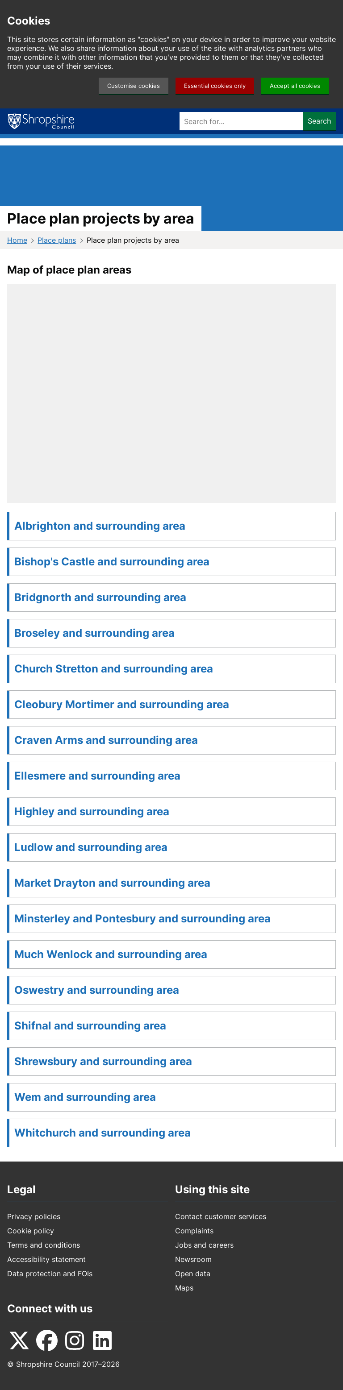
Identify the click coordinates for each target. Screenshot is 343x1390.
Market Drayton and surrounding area (112, 882)
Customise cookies (133, 86)
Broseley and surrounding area (94, 633)
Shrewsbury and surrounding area (103, 1061)
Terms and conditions (43, 1245)
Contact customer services (220, 1216)
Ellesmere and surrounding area (97, 775)
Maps (184, 1287)
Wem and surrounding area (85, 1097)
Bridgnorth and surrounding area (100, 597)
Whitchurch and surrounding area (102, 1132)
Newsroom (193, 1259)
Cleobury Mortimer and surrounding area (121, 704)
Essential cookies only (215, 86)
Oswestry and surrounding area (96, 989)
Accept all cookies (295, 86)
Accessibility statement (46, 1259)
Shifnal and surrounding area (90, 1025)
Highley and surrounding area (91, 811)
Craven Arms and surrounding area (106, 740)
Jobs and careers (204, 1245)
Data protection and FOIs (49, 1273)
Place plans (57, 240)
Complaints (194, 1230)
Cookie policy (30, 1230)
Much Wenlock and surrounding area (110, 954)
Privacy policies (33, 1216)
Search (319, 120)
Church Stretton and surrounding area (113, 668)
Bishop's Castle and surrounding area (111, 561)
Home (17, 240)
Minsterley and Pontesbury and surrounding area (142, 918)
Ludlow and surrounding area (90, 847)
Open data (192, 1273)
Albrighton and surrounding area (99, 525)
